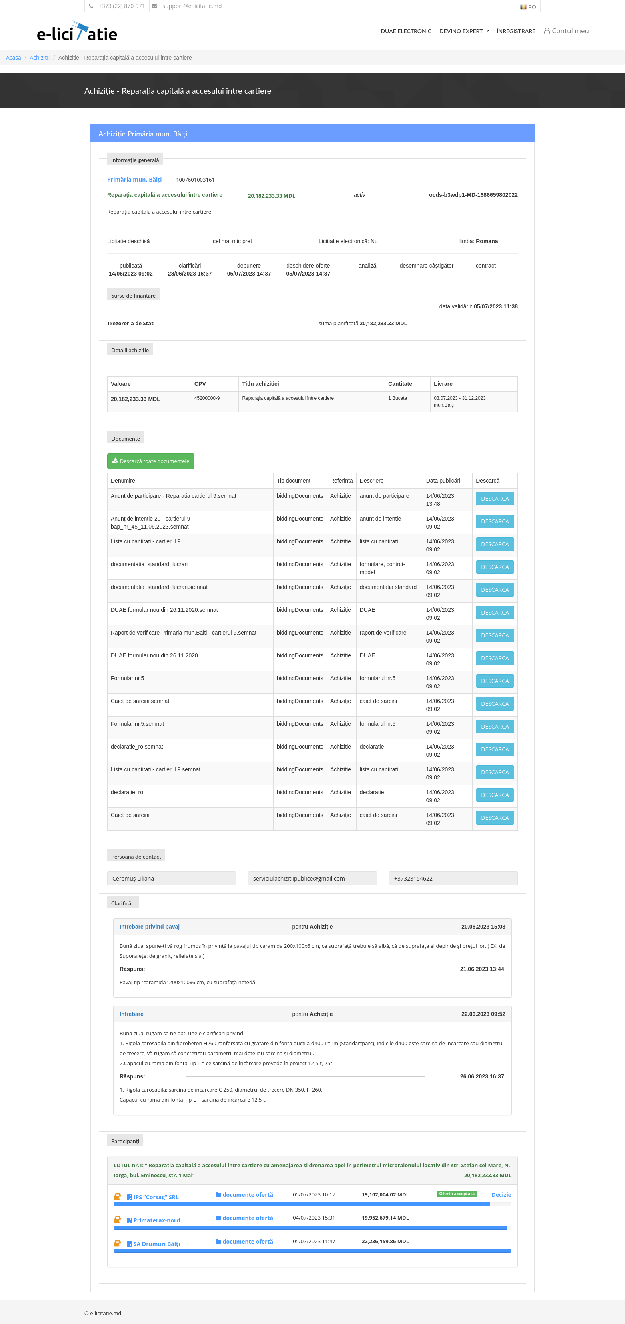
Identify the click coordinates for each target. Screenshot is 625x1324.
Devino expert (461, 31)
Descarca (495, 498)
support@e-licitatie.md (187, 6)
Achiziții (40, 57)
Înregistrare (516, 31)
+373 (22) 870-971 (117, 6)
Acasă (13, 57)
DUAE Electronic (406, 31)
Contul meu (566, 30)
